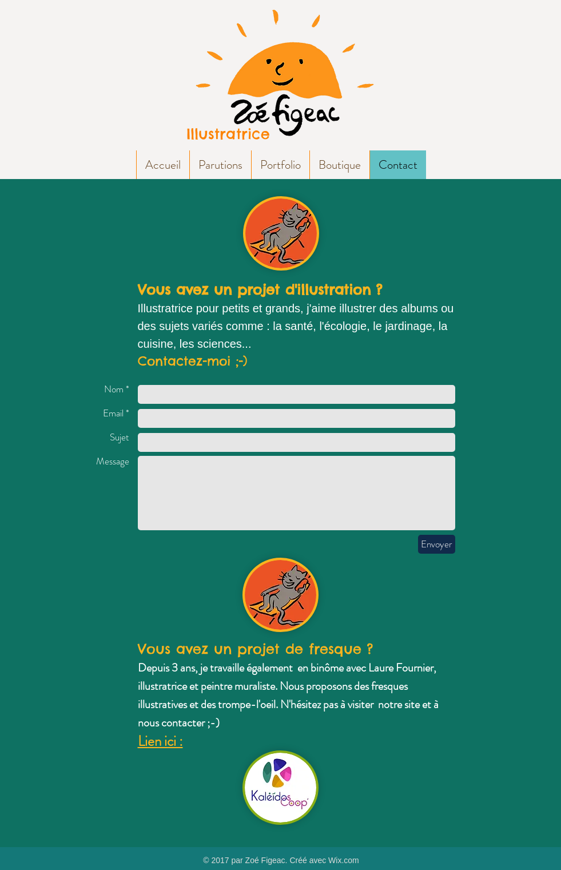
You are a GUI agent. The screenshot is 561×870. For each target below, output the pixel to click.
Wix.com (343, 860)
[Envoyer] (436, 544)
